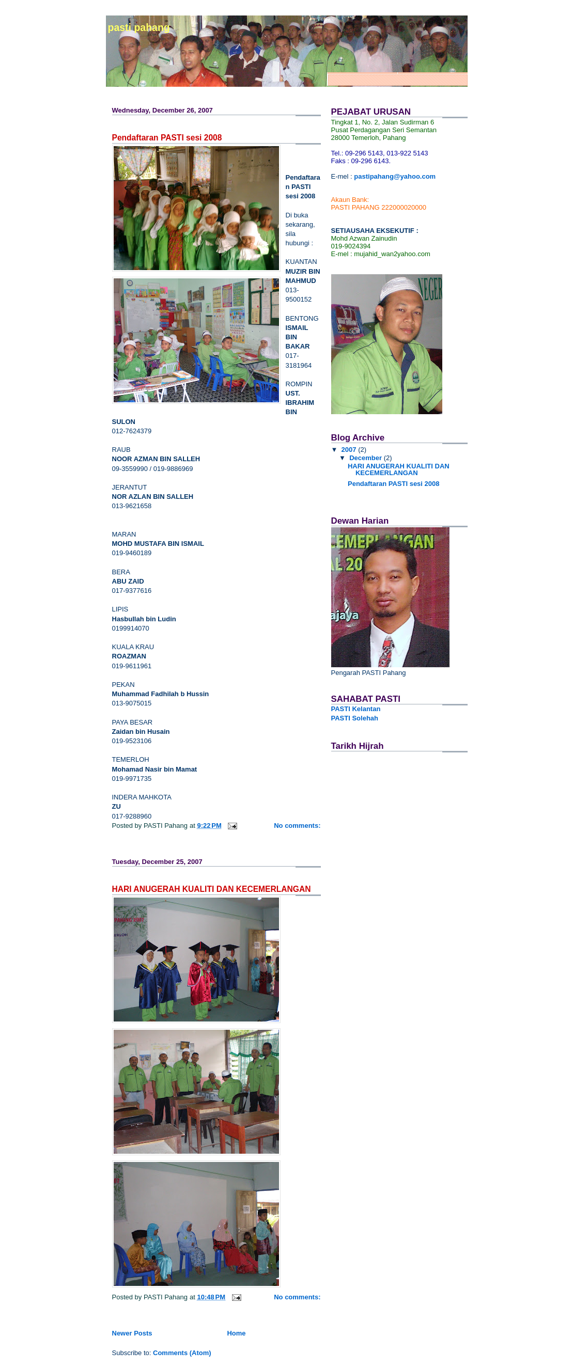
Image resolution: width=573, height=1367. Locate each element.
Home (236, 1333)
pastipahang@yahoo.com (395, 176)
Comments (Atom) (182, 1353)
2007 (350, 449)
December (366, 458)
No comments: (297, 825)
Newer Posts (132, 1333)
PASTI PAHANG (139, 27)
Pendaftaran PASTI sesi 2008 (167, 137)
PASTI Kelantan (356, 709)
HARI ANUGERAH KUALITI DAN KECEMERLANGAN (211, 889)
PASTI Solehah (355, 718)
